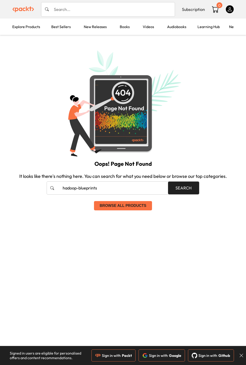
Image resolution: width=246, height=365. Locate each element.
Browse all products (123, 206)
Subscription (193, 9)
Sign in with (113, 355)
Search (183, 188)
